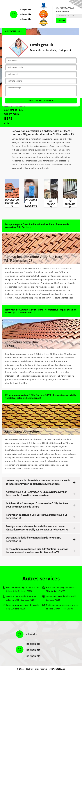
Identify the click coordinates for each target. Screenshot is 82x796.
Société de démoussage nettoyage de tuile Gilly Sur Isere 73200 (62, 607)
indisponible (25, 10)
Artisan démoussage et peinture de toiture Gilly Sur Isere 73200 (22, 589)
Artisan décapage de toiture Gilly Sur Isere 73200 (61, 598)
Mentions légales (57, 669)
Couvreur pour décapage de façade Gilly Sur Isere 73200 (22, 607)
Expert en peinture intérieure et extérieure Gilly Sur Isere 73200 (21, 598)
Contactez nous (14, 31)
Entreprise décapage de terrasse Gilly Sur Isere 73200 (61, 589)
